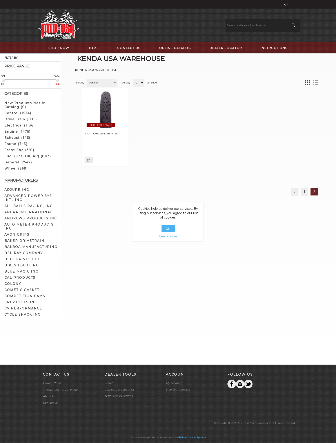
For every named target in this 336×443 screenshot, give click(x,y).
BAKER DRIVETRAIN (24, 241)
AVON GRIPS (16, 235)
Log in (285, 4)
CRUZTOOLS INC (20, 302)
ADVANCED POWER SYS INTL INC (28, 198)
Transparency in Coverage (60, 389)
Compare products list (119, 389)
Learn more (168, 236)
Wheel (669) (16, 168)
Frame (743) (15, 144)
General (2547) (18, 162)
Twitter (240, 384)
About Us (49, 396)
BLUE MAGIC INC (21, 271)
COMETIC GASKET (21, 290)
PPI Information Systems (191, 437)
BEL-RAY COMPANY (23, 253)
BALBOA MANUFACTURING (30, 247)
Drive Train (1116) (20, 119)
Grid (307, 82)
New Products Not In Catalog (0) (25, 105)
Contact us (50, 402)
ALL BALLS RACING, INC (28, 206)
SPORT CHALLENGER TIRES (101, 133)
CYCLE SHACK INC (22, 314)
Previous (294, 191)
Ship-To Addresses (178, 389)
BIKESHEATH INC (21, 265)
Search (108, 383)
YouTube (248, 384)
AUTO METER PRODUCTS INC (29, 226)
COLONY (12, 284)
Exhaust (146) (17, 138)
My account (174, 383)
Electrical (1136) (19, 125)
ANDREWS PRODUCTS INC (30, 218)
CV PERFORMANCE (23, 308)
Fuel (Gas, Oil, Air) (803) (27, 156)
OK (168, 228)
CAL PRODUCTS (19, 278)
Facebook (231, 384)
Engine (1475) (17, 132)
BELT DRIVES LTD (22, 259)
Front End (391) (19, 150)
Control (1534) (17, 113)
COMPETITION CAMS (24, 296)
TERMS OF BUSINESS (118, 396)
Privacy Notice (52, 383)
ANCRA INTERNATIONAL (28, 212)
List (315, 82)
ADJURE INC (16, 190)
